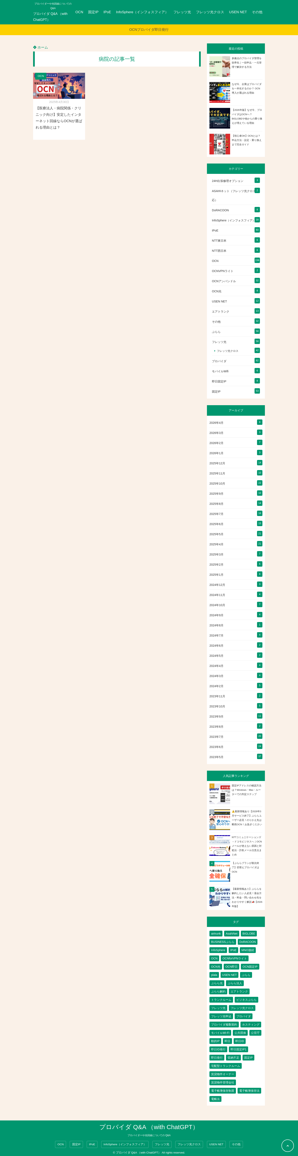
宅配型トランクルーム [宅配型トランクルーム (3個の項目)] (225, 1066)
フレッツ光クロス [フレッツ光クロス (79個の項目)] (242, 1008)
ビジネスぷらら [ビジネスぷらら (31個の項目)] (246, 999)
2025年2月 (216, 564)
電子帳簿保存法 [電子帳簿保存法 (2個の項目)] (249, 1090)
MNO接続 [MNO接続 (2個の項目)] (248, 950)
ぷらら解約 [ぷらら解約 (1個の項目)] (218, 991)
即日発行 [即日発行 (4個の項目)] (217, 1057)
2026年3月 (216, 433)
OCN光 (216, 291)
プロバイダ (219, 361)
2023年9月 (216, 716)
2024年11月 (217, 595)
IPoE (107, 12)
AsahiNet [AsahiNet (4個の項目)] (232, 933)
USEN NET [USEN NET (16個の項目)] (229, 975)
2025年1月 (216, 574)
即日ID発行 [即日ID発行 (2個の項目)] (218, 1049)
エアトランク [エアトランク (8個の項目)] (239, 991)
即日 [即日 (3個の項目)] (227, 1041)
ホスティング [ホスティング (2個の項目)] (251, 1024)
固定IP (93, 12)
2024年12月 (217, 584)
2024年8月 (216, 625)
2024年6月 (216, 645)
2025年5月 (216, 534)
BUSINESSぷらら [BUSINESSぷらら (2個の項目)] (222, 941)
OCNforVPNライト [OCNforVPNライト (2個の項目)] (234, 958)
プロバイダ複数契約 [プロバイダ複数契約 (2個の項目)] (224, 1024)
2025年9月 (216, 493)
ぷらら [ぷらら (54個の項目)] (246, 975)
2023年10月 (217, 706)
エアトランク (220, 311)
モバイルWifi (220, 371)
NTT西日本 (219, 250)
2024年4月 (216, 666)
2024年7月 (216, 635)
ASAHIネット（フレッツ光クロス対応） (235, 195)
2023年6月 (216, 747)
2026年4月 (216, 422)
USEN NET (238, 12)
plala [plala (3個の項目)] (214, 975)
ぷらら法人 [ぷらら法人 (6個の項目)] (235, 983)
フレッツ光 (182, 12)
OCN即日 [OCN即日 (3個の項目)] (231, 966)
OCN (79, 12)
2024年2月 (216, 686)
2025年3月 (216, 554)
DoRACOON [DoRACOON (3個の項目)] (247, 941)
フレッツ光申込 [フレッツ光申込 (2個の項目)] (221, 1016)
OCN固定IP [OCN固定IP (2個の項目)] (250, 966)
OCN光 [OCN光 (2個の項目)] (215, 966)
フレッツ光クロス (210, 12)
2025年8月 (216, 503)
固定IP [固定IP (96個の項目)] (248, 1057)
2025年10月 (217, 483)
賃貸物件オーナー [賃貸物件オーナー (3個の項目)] (222, 1074)
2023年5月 (216, 757)
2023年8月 (216, 726)
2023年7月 (216, 736)
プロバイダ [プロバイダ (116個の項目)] (243, 1016)
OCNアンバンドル (224, 281)
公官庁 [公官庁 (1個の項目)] (255, 1032)
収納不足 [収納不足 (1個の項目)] (233, 1057)
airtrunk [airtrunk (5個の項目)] (216, 933)
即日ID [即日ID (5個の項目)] (239, 1041)
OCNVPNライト (222, 271)
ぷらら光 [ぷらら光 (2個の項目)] (217, 983)
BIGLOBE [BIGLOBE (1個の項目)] (249, 933)
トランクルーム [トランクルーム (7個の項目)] (221, 999)
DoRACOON (220, 210)
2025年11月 (217, 473)
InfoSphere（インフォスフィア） (142, 12)
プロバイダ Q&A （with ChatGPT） (50, 16)
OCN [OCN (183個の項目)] (214, 958)
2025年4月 (216, 544)
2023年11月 (217, 696)
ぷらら (216, 331)
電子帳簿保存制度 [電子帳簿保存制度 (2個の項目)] (222, 1090)
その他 (257, 12)
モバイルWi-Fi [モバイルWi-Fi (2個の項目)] (220, 1032)
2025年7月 (216, 514)
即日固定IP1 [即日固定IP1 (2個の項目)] (238, 1049)
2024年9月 (216, 615)
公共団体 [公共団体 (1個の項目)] (240, 1032)
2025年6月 (216, 524)
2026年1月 (216, 453)
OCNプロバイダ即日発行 (149, 30)
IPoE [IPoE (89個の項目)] (233, 950)
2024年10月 (217, 605)
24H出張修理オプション (227, 181)
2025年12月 (217, 463)
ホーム (40, 47)
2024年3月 (216, 676)
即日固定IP (219, 381)
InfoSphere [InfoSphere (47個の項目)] (218, 950)
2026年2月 (216, 443)
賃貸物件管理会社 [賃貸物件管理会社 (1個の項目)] (222, 1082)
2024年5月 (216, 655)
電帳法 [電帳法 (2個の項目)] (215, 1099)
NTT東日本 (219, 240)
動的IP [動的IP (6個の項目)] (215, 1041)
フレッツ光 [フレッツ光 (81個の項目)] (218, 1008)
